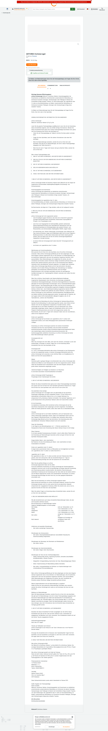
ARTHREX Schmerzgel (65, 21)
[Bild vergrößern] (49, 40)
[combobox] (52, 9)
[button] (94, 9)
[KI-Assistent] (81, 9)
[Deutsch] (88, 9)
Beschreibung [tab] (41, 53)
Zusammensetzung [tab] (52, 53)
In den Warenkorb (61, 31)
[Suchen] (72, 9)
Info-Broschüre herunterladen (38, 669)
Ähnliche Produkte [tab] (65, 53)
